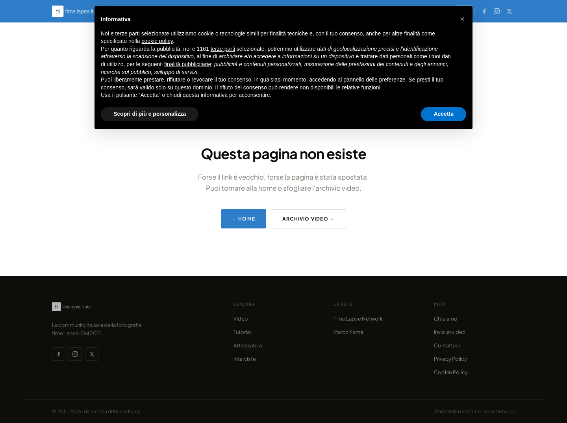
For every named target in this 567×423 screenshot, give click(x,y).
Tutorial (242, 332)
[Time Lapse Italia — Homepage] (81, 11)
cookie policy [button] (157, 41)
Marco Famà (348, 332)
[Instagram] (496, 11)
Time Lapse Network (358, 318)
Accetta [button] (444, 114)
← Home (243, 219)
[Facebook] (484, 11)
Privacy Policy (450, 359)
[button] (462, 19)
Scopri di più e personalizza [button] (149, 114)
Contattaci (447, 345)
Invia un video (450, 332)
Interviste (244, 359)
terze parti (223, 49)
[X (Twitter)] (509, 11)
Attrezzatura (247, 345)
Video (240, 318)
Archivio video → (308, 219)
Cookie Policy (451, 372)
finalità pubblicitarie (187, 64)
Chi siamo (446, 318)
